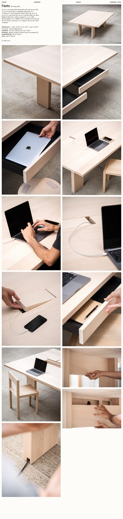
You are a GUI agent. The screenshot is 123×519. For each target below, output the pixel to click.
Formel (4, 2)
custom (78, 2)
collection (37, 2)
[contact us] (6, 41)
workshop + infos (115, 2)
